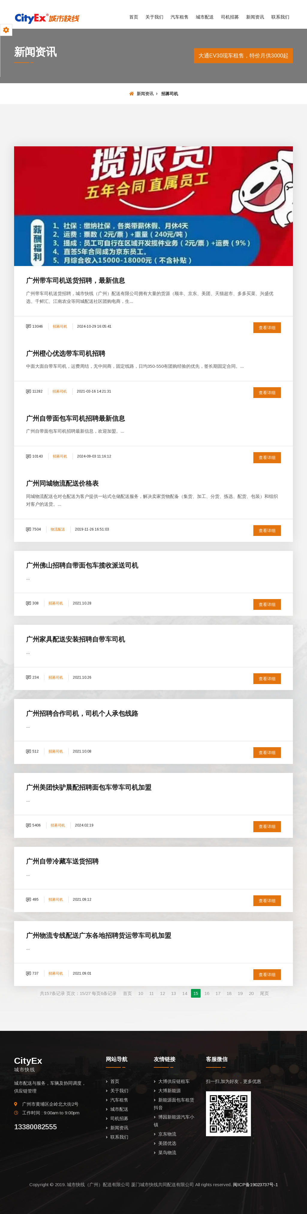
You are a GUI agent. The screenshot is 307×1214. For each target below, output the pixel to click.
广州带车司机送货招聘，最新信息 (75, 280)
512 (32, 751)
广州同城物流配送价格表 (62, 483)
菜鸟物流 (167, 1152)
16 (206, 993)
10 (140, 993)
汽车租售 (180, 16)
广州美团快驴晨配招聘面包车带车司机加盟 (88, 787)
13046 (34, 326)
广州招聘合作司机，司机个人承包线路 (82, 713)
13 (173, 993)
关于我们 (154, 16)
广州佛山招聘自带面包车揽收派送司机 (82, 565)
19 (240, 993)
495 (32, 899)
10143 (34, 456)
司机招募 (230, 16)
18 (229, 993)
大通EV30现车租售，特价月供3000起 (243, 56)
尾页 (264, 993)
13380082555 (35, 1127)
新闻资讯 (255, 16)
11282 (34, 391)
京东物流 (167, 1133)
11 (151, 993)
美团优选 (167, 1143)
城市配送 (205, 16)
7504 (33, 529)
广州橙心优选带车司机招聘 (65, 353)
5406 (33, 825)
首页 (133, 16)
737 (32, 973)
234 (32, 677)
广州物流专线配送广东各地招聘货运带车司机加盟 (98, 935)
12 (162, 993)
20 (251, 993)
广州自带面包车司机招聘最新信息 (75, 418)
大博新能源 (169, 1090)
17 (218, 993)
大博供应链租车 (174, 1081)
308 (32, 603)
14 (184, 993)
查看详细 (267, 327)
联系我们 (280, 16)
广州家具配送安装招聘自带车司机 (75, 639)
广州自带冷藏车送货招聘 (62, 861)
